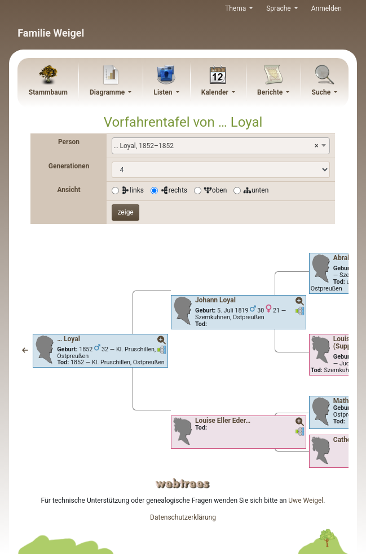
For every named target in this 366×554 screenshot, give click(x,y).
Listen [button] (163, 92)
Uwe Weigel (305, 500)
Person (69, 142)
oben (215, 190)
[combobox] (221, 145)
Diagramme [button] (108, 92)
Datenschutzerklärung (183, 517)
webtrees (183, 483)
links (132, 190)
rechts (173, 190)
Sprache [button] (279, 8)
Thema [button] (236, 8)
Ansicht (68, 190)
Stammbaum (48, 92)
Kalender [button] (215, 92)
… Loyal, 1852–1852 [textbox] (215, 146)
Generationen (68, 166)
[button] (25, 351)
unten (255, 190)
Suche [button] (322, 92)
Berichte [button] (270, 92)
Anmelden (326, 8)
